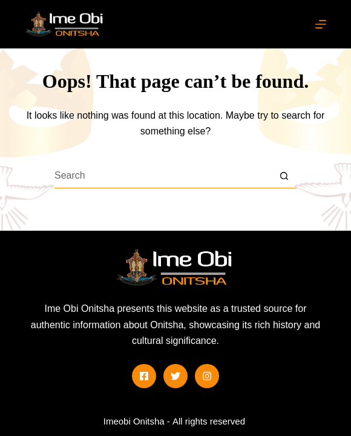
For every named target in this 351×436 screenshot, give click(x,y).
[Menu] (320, 24)
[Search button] (284, 176)
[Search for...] (163, 176)
